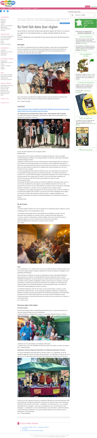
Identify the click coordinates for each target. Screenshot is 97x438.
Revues (2, 42)
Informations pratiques (7, 75)
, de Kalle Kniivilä (32, 430)
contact (35, 8)
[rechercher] (82, 15)
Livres (2, 41)
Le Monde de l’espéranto (7, 36)
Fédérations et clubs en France (7, 63)
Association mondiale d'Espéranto (57, 436)
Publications (5, 34)
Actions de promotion (6, 79)
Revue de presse (5, 87)
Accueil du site (21, 19)
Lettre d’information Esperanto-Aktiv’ (6, 38)
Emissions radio (4, 88)
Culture (2, 24)
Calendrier (3, 50)
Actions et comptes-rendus (6, 66)
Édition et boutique (6, 44)
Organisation (4, 61)
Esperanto (94, 6)
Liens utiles (5, 99)
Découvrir (3, 19)
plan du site (5, 103)
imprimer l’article (64, 23)
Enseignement (4, 78)
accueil (3, 8)
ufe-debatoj (84, 50)
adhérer (10, 8)
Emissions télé (4, 90)
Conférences (4, 53)
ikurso (89, 74)
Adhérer (3, 69)
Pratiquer (3, 22)
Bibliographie (4, 27)
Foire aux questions (6, 29)
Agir (2, 72)
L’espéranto (5, 17)
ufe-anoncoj (84, 43)
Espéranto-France (7, 59)
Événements (5, 48)
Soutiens (3, 30)
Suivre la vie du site (85, 149)
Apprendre (3, 21)
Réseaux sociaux (5, 93)
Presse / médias (6, 83)
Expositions (3, 55)
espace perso (27, 8)
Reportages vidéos (5, 92)
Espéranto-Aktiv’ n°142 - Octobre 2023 (31, 20)
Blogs (2, 95)
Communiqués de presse (7, 85)
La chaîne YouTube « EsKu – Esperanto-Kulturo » (35, 427)
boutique (18, 8)
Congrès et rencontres (6, 52)
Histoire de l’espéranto (6, 25)
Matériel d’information (6, 76)
